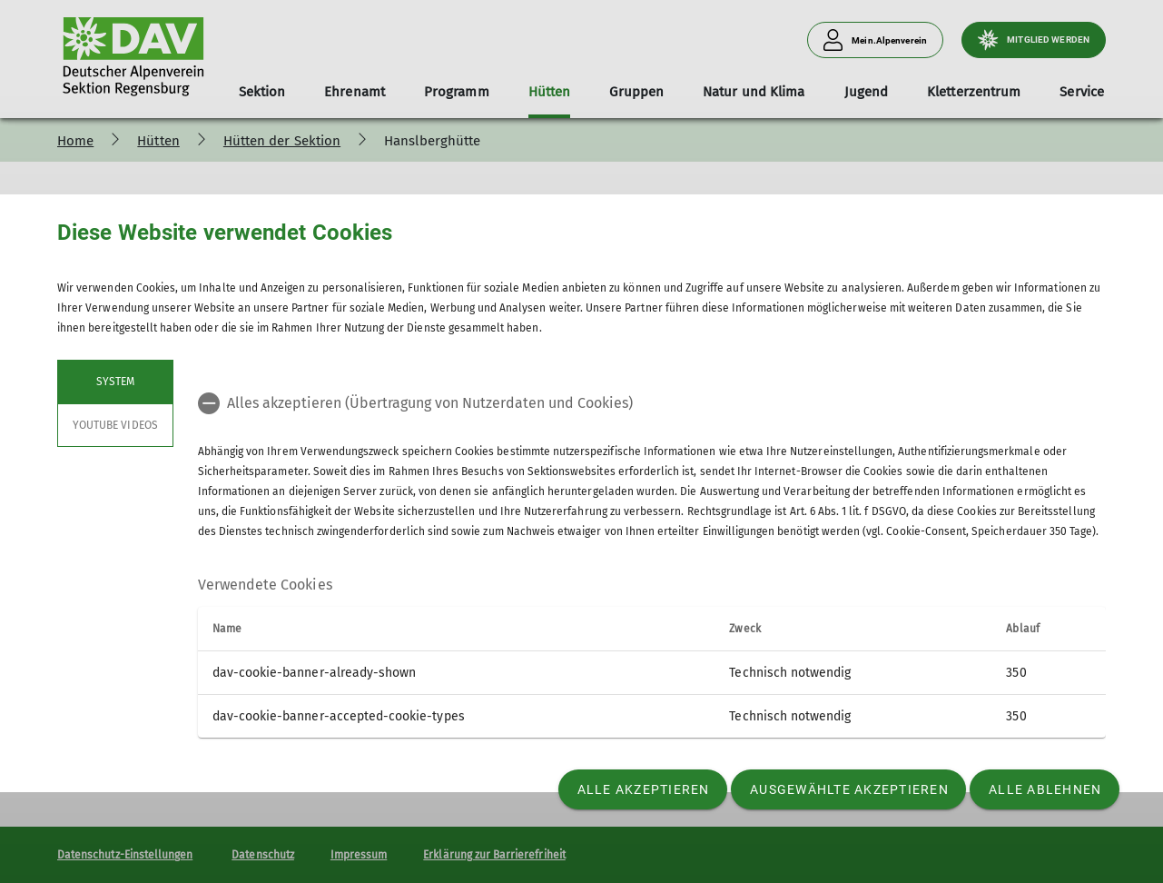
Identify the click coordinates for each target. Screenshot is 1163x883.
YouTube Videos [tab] (115, 425)
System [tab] (115, 381)
